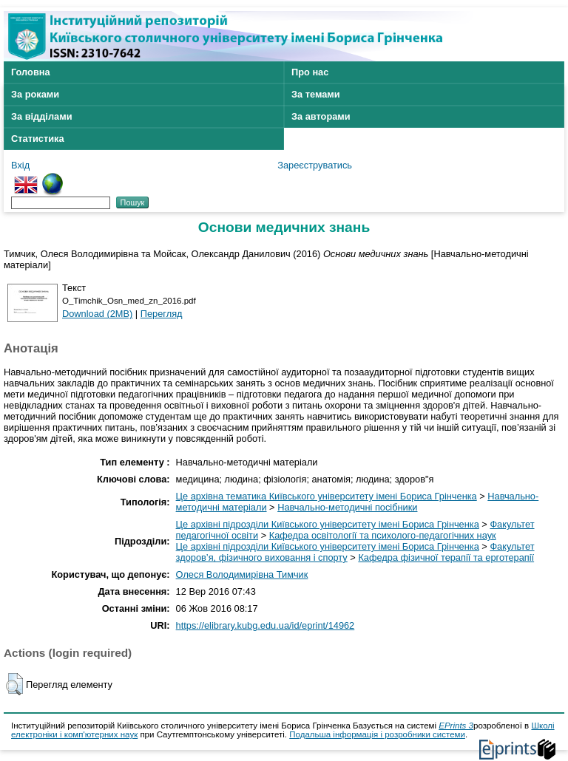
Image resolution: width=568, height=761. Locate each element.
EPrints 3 (456, 725)
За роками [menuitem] (35, 94)
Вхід (20, 165)
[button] (14, 684)
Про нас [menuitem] (309, 72)
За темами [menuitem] (315, 94)
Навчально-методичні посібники (347, 507)
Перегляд (162, 313)
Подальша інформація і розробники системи (377, 734)
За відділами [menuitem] (41, 116)
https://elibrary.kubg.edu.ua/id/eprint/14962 (265, 625)
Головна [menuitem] (30, 72)
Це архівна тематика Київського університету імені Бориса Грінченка (326, 496)
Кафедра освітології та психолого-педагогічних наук (382, 535)
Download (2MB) (97, 313)
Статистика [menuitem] (37, 138)
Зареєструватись (314, 165)
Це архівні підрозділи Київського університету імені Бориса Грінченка (327, 524)
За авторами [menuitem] (321, 116)
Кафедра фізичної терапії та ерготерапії (446, 557)
